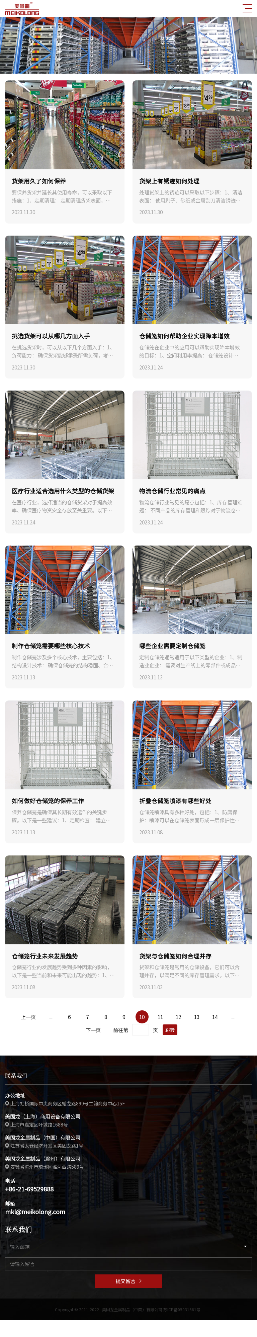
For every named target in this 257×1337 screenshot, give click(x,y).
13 (196, 1016)
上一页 (28, 1016)
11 (160, 1016)
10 (142, 1016)
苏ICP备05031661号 (181, 1309)
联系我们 (15, 1075)
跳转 (170, 1029)
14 (215, 1016)
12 (178, 1016)
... (51, 1016)
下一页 (93, 1029)
